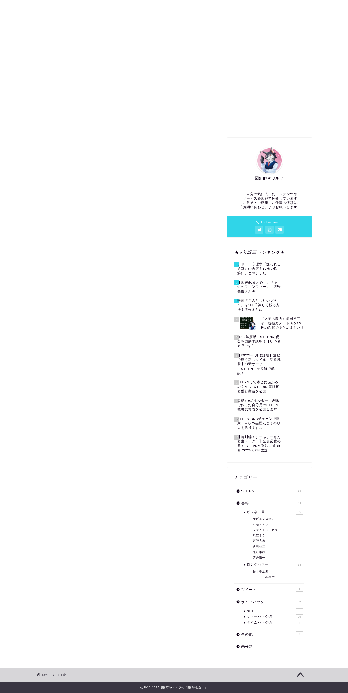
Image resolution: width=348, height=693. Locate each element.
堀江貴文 (259, 535)
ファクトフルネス (265, 530)
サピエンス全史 (264, 519)
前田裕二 (259, 546)
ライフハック (272, 601)
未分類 (272, 646)
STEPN (272, 490)
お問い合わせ (284, 125)
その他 (272, 633)
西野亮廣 (259, 541)
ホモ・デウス (262, 524)
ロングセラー (275, 564)
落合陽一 (259, 557)
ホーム (63, 125)
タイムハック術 (275, 622)
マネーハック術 (275, 616)
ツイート (272, 589)
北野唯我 (259, 552)
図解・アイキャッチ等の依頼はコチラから (174, 126)
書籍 (272, 502)
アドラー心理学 (264, 577)
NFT (275, 610)
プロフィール (119, 125)
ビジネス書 (275, 512)
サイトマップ (229, 125)
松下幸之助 (260, 571)
